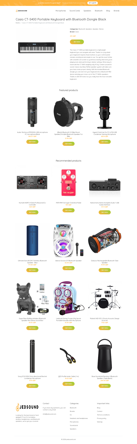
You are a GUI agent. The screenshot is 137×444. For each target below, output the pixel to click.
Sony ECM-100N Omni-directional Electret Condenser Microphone (32, 379)
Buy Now (77, 43)
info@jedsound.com (49, 415)
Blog (108, 11)
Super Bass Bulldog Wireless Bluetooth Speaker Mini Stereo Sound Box (32, 321)
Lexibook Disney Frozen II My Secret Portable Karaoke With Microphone (68, 321)
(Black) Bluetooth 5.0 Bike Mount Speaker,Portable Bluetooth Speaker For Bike (68, 136)
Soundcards (74, 427)
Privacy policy (101, 420)
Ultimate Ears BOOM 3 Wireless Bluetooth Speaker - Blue (32, 263)
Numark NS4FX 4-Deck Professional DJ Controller (32, 205)
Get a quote (92, 3)
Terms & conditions (103, 416)
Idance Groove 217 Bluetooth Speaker (68, 262)
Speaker (95, 30)
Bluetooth (98, 11)
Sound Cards (75, 11)
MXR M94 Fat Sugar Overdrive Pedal (68, 204)
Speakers (87, 11)
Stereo (101, 30)
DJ (71, 416)
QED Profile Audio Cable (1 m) (68, 378)
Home (18, 24)
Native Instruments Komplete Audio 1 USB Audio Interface (104, 205)
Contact (99, 413)
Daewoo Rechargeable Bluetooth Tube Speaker (104, 263)
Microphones (61, 11)
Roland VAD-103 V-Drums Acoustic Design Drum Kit (104, 321)
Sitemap (99, 423)
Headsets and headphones (79, 420)
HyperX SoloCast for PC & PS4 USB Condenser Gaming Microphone (105, 135)
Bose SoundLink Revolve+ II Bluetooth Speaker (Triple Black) (105, 379)
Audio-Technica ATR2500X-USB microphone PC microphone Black (32, 135)
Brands (116, 11)
